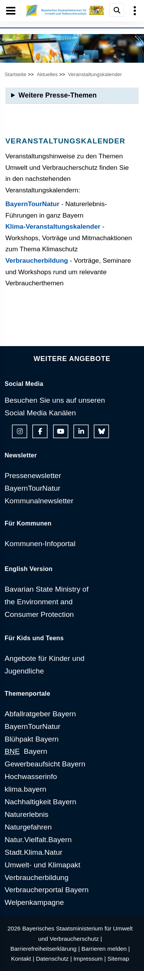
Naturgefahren (28, 827)
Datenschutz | (54, 958)
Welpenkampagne (34, 902)
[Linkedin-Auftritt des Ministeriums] (81, 431)
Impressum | (89, 958)
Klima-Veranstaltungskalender (53, 226)
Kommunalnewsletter (39, 501)
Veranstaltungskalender (95, 74)
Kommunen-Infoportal (40, 544)
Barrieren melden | (105, 948)
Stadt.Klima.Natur (33, 852)
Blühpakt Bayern (32, 739)
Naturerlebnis (26, 814)
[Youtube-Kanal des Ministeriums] (60, 431)
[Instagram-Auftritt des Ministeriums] (19, 431)
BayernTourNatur (32, 204)
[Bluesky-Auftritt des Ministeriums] (101, 431)
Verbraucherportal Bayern (47, 890)
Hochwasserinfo (31, 777)
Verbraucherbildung (36, 260)
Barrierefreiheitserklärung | (45, 948)
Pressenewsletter (33, 476)
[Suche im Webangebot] (116, 10)
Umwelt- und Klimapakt (42, 865)
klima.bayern (25, 789)
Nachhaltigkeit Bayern (40, 802)
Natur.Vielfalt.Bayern (38, 840)
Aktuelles (47, 74)
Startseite (15, 74)
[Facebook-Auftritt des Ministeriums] (40, 431)
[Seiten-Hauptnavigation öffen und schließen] (11, 11)
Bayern (26, 751)
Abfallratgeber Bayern (40, 714)
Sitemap (118, 958)
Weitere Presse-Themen (57, 95)
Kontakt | (22, 958)
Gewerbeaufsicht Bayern (45, 764)
